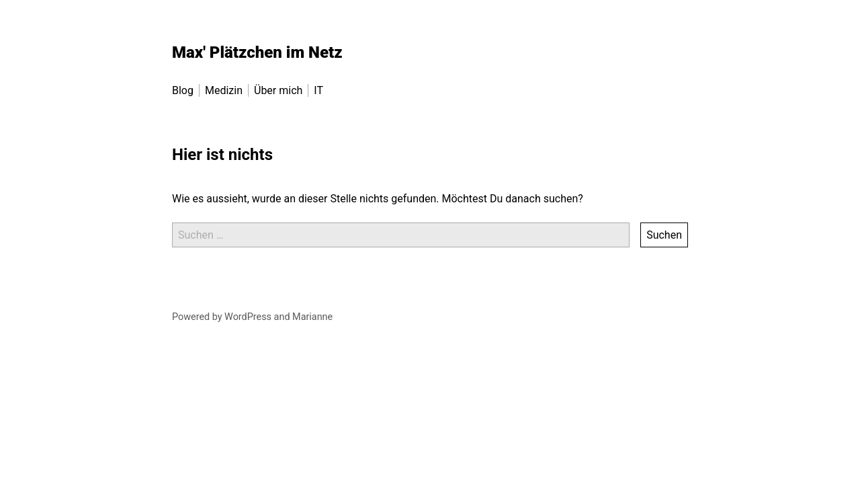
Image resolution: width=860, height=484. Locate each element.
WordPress (247, 317)
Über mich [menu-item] (278, 90)
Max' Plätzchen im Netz (257, 52)
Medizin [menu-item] (224, 90)
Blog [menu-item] (183, 90)
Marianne (312, 317)
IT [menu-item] (318, 90)
